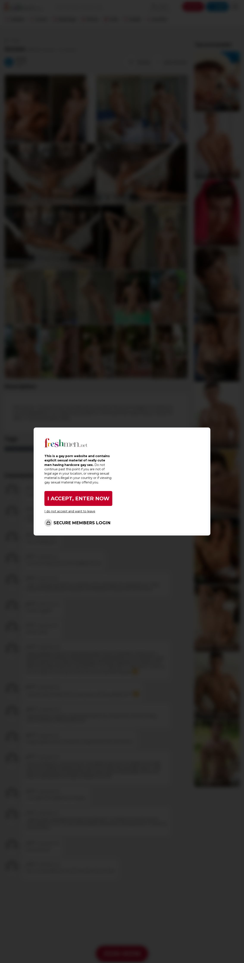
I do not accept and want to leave (69, 511)
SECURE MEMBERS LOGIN (82, 522)
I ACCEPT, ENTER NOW (78, 498)
